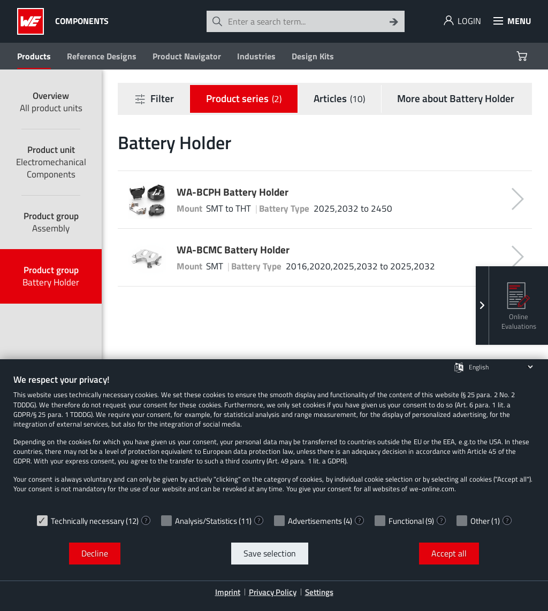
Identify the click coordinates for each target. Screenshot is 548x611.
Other (480, 521)
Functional (406, 521)
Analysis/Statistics (206, 521)
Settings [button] (319, 592)
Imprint (227, 592)
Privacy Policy (272, 592)
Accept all (449, 553)
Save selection (269, 553)
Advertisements (315, 521)
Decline (94, 553)
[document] (274, 441)
